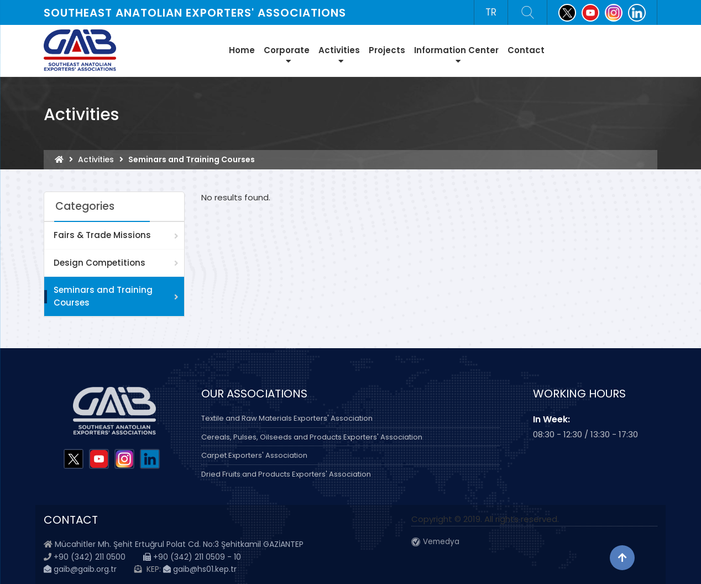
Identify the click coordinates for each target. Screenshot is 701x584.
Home (242, 50)
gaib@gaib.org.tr (80, 569)
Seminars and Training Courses (103, 296)
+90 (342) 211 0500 (89, 556)
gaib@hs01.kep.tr (200, 569)
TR (490, 12)
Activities (339, 54)
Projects (387, 50)
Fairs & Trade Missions (102, 235)
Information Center (456, 54)
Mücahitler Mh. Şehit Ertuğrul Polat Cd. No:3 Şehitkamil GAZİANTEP (179, 544)
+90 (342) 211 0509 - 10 (192, 556)
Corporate (287, 54)
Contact (526, 50)
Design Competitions (99, 262)
